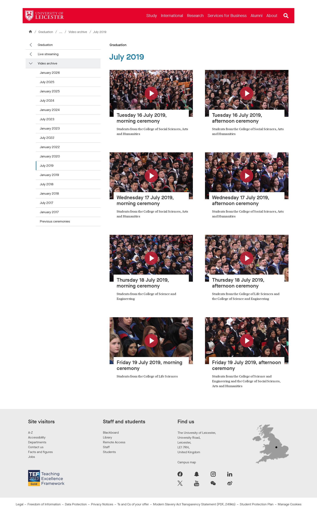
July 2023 (47, 119)
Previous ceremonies (55, 221)
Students (109, 452)
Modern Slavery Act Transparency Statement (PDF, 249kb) (194, 504)
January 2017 (49, 212)
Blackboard (111, 432)
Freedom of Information (44, 504)
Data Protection (76, 504)
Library (107, 437)
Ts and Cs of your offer (133, 504)
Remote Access (114, 442)
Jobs (31, 457)
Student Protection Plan (257, 504)
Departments (37, 442)
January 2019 (49, 175)
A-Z (30, 432)
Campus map (187, 462)
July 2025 (47, 82)
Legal (19, 504)
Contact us (35, 447)
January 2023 (50, 128)
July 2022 (47, 138)
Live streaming (48, 54)
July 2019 (46, 165)
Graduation (45, 32)
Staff (106, 447)
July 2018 (46, 184)
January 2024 (50, 110)
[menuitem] (151, 15)
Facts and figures (40, 452)
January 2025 (50, 91)
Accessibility (36, 437)
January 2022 (50, 147)
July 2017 (46, 203)
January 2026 (50, 73)
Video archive (78, 32)
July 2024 (47, 100)
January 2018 (49, 193)
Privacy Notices (102, 504)
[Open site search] (286, 16)
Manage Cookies (289, 504)
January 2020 (50, 156)
